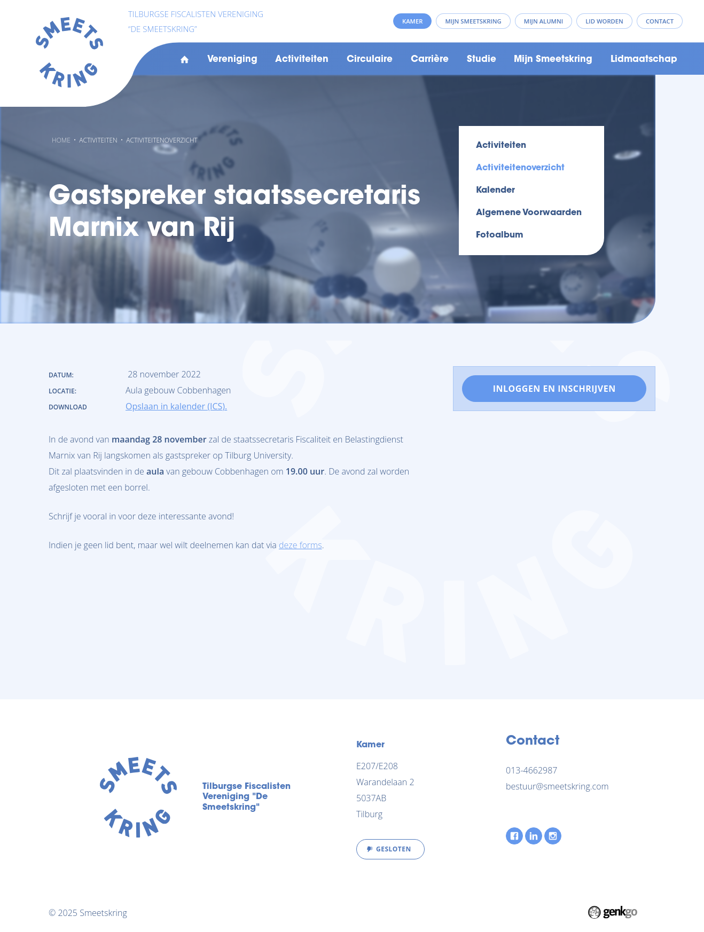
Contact (660, 21)
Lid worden (604, 21)
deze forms (300, 545)
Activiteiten (301, 60)
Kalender (495, 190)
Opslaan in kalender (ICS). (176, 406)
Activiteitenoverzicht (162, 140)
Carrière (430, 60)
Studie (481, 60)
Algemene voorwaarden (529, 213)
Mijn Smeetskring (553, 60)
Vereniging (232, 60)
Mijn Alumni (543, 21)
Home (184, 60)
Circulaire (370, 60)
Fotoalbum (499, 235)
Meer (622, 60)
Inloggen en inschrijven (554, 388)
